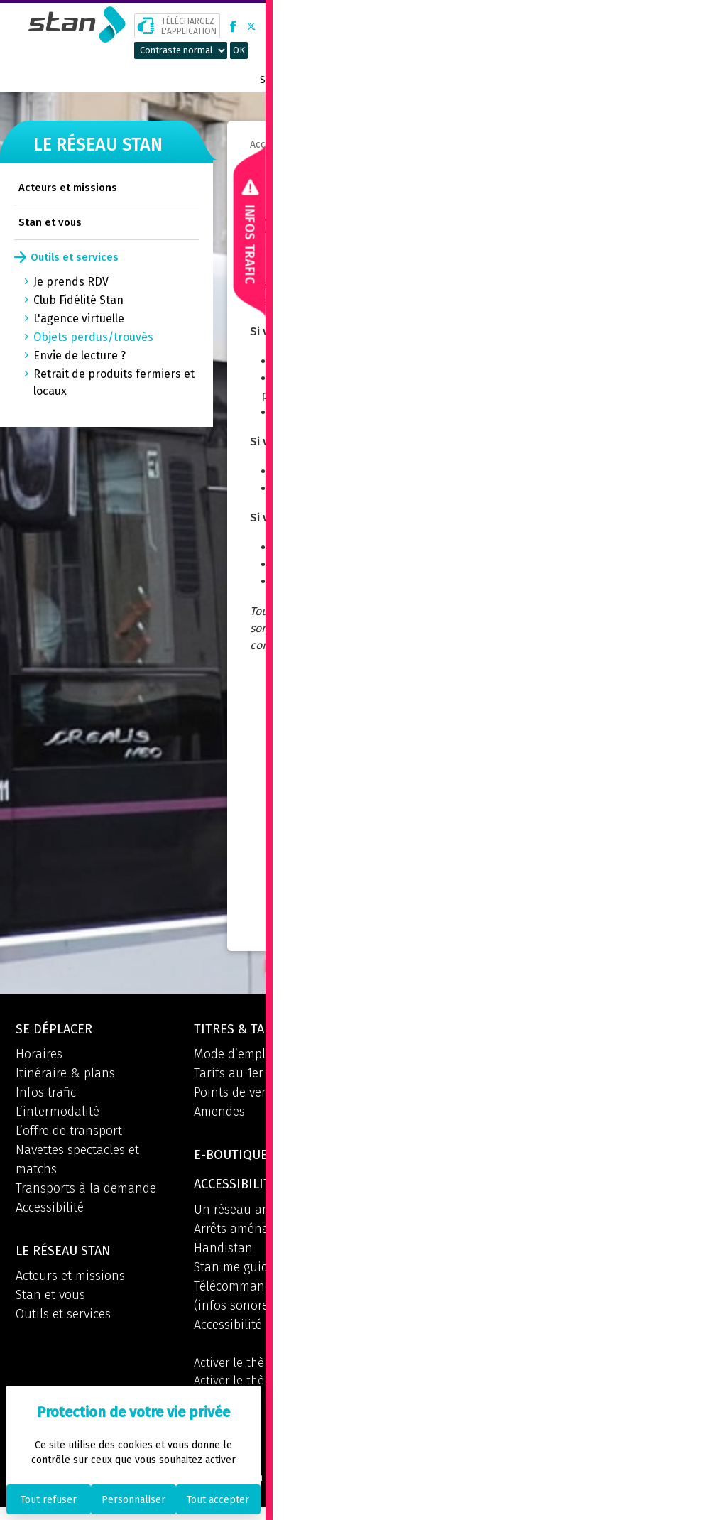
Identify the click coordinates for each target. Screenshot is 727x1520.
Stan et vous (50, 222)
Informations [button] (421, 1156)
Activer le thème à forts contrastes (259, 1398)
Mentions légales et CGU (353, 1489)
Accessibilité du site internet (273, 1330)
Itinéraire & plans (65, 1075)
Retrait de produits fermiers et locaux (114, 382)
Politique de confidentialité (508, 1489)
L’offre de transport (69, 1133)
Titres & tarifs (368, 79)
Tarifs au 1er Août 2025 (257, 1075)
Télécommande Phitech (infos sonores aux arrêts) (266, 1301)
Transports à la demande (86, 1190)
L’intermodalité (57, 1114)
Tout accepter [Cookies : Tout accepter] (218, 1500)
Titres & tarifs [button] (246, 1030)
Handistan (223, 1253)
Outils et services (75, 257)
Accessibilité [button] (239, 1189)
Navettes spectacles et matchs (77, 1161)
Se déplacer (291, 79)
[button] (690, 25)
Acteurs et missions (67, 187)
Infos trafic (46, 1094)
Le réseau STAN (453, 79)
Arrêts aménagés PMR (254, 1234)
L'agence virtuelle (78, 318)
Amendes (219, 1114)
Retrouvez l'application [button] (457, 1279)
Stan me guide (234, 1273)
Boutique (573, 79)
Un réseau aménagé (250, 1215)
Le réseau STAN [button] (68, 1254)
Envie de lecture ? (79, 355)
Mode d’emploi (235, 1056)
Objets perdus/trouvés (93, 337)
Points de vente (237, 1094)
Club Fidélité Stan (78, 300)
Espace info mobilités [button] (449, 1030)
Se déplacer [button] (57, 1030)
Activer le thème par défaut (270, 1369)
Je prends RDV (71, 281)
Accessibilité (50, 1209)
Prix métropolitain (665, 79)
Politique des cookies (654, 1489)
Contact (520, 79)
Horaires (39, 1056)
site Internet (399, 488)
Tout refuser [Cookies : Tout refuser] (49, 1500)
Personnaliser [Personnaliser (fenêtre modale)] (133, 1500)
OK (239, 50)
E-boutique (234, 1158)
